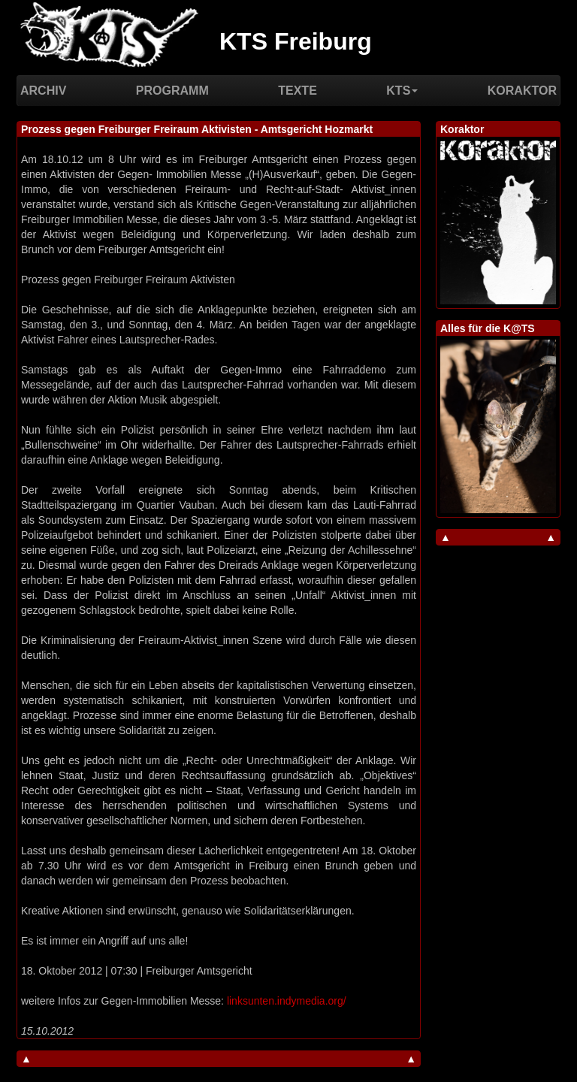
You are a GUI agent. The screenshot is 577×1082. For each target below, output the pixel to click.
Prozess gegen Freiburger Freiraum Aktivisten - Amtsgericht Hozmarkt (197, 129)
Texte (297, 90)
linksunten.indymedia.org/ (286, 1001)
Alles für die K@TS (487, 328)
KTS (402, 90)
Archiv (43, 90)
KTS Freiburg (295, 41)
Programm (172, 90)
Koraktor (522, 90)
